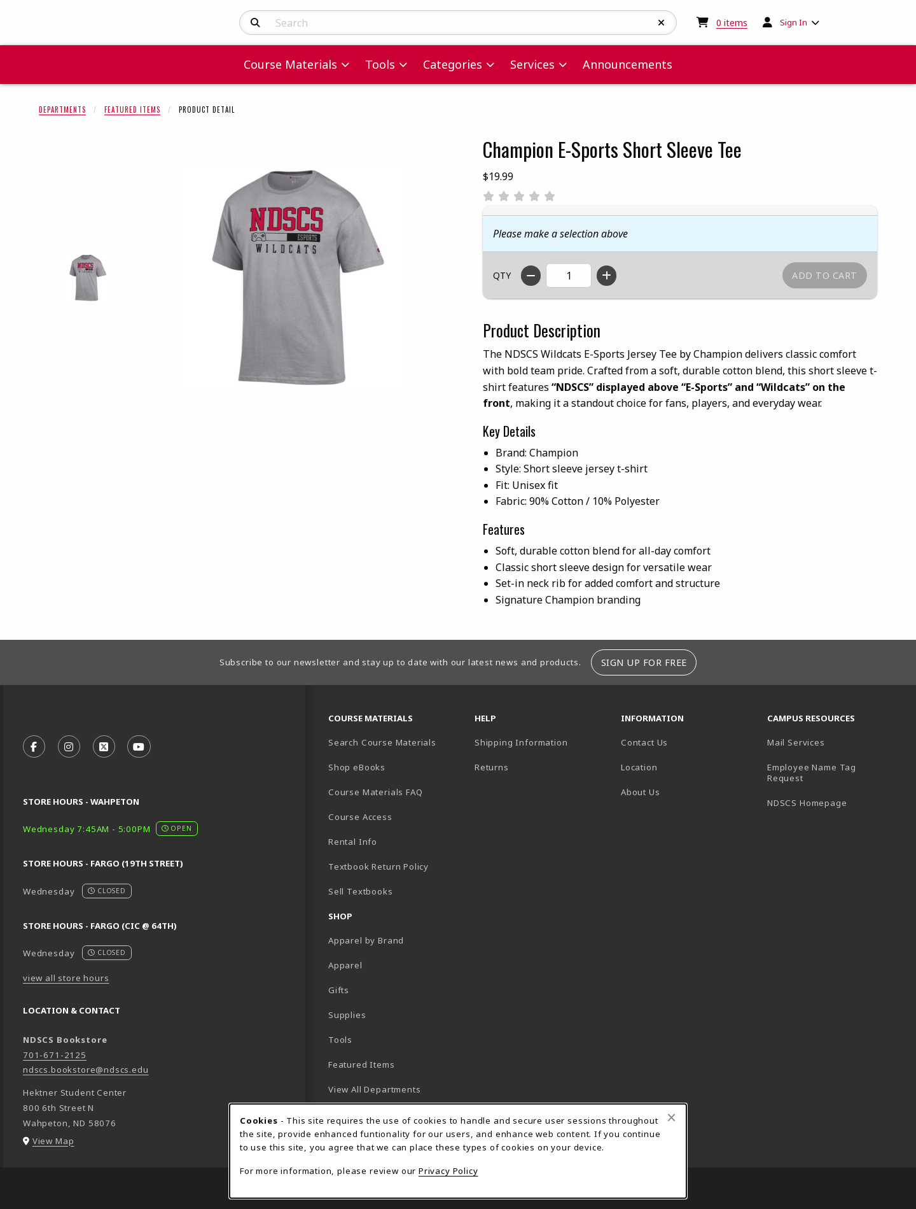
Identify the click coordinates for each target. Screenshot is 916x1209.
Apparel (345, 965)
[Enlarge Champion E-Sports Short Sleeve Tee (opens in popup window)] (293, 277)
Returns (492, 767)
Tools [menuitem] (380, 64)
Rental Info (352, 841)
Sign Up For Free (644, 662)
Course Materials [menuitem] (290, 64)
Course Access (360, 817)
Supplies (347, 1015)
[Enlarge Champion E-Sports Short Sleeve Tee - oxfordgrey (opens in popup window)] (87, 278)
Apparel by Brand (366, 940)
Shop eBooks (356, 767)
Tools (340, 1039)
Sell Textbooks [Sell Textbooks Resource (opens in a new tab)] (360, 891)
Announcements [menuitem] (627, 64)
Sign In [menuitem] (793, 22)
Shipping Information (521, 742)
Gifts (338, 990)
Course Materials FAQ (375, 792)
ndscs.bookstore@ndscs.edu (86, 1069)
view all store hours (66, 978)
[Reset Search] (662, 23)
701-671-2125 (55, 1055)
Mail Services (796, 742)
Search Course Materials (382, 742)
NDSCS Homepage (807, 803)
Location (639, 767)
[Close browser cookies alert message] (671, 1117)
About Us (640, 792)
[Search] (255, 23)
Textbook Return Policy (378, 866)
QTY (502, 275)
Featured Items (132, 109)
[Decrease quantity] (531, 275)
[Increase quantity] (606, 275)
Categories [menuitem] (452, 64)
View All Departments (374, 1089)
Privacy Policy (448, 1171)
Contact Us (644, 742)
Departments (62, 109)
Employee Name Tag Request (811, 772)
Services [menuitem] (532, 64)
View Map (53, 1141)
